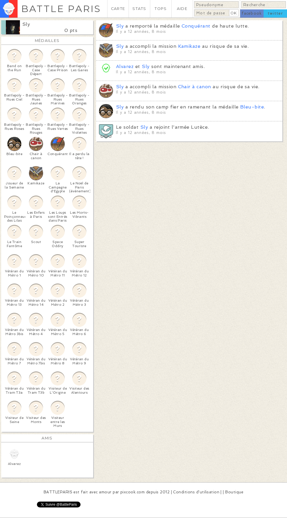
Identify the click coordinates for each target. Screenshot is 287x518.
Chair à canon (194, 86)
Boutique (234, 492)
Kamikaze (189, 46)
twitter (275, 13)
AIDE (182, 8)
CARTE (118, 8)
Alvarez (125, 66)
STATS (139, 8)
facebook (252, 13)
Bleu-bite (252, 107)
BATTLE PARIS (61, 8)
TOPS (161, 8)
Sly (26, 24)
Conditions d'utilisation (196, 492)
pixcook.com (132, 492)
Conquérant (196, 26)
